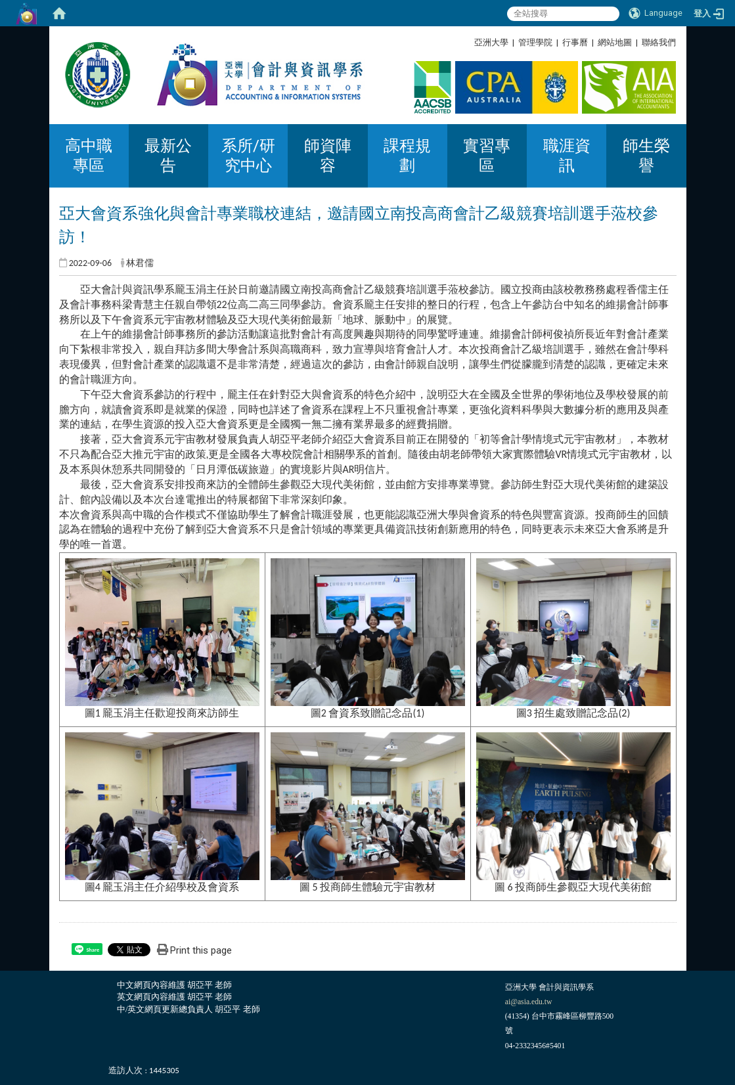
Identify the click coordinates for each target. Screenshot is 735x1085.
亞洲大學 (491, 42)
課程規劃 (407, 156)
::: (671, 42)
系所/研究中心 (248, 156)
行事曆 (575, 42)
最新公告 (168, 156)
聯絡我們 (659, 42)
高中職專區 (88, 156)
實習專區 (486, 156)
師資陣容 (327, 156)
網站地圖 (615, 42)
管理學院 (535, 42)
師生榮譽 (646, 156)
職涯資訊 (566, 156)
